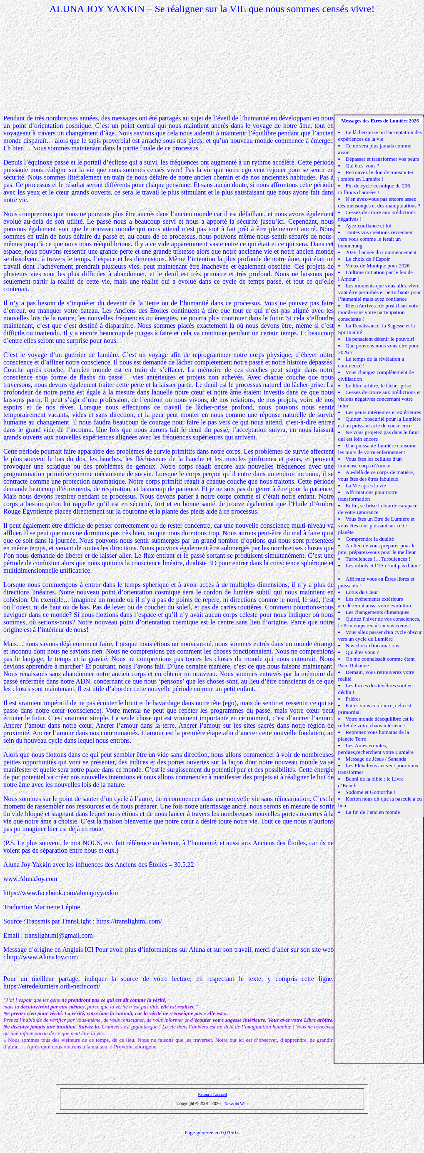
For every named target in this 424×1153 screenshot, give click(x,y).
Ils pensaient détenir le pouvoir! (380, 339)
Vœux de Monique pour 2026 (378, 265)
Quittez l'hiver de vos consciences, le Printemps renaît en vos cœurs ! (379, 622)
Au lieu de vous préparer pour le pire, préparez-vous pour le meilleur (377, 548)
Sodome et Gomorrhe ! (371, 792)
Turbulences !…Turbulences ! (378, 559)
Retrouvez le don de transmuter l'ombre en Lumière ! (376, 175)
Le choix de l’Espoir (368, 259)
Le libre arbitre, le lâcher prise (378, 385)
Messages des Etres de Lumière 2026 (380, 121)
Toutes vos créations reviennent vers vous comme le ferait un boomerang (376, 239)
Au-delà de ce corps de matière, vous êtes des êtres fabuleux (376, 475)
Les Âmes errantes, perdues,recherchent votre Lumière (376, 748)
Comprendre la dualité (370, 539)
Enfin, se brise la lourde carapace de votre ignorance (378, 508)
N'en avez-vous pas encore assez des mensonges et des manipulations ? (379, 202)
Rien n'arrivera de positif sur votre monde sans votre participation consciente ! (379, 312)
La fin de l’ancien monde (373, 812)
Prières (353, 699)
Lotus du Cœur (362, 592)
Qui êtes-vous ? (362, 165)
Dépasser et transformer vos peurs (382, 159)
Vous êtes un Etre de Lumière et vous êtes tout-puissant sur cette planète (376, 525)
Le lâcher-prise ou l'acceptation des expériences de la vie (380, 135)
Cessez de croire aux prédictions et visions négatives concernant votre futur (379, 399)
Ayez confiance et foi (369, 225)
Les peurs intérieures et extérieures (383, 412)
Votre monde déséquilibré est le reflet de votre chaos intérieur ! (376, 722)
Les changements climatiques (377, 612)
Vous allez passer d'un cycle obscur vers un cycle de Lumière (380, 635)
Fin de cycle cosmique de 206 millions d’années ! (374, 188)
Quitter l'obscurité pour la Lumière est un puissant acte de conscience (379, 422)
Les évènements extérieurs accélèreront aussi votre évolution (374, 602)
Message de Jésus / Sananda (376, 759)
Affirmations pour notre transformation (367, 495)
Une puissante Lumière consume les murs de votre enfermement (377, 448)
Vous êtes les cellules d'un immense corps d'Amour (370, 462)
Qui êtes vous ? (362, 652)
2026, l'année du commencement (381, 252)
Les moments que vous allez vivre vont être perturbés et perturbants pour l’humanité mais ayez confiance (379, 292)
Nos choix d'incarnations (372, 645)
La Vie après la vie (366, 485)
